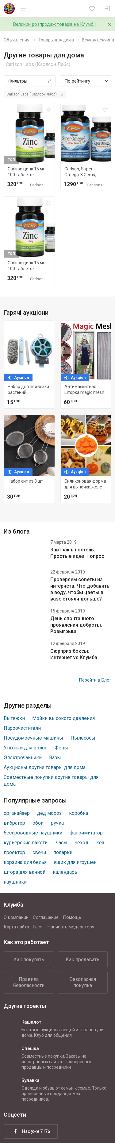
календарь (65, 872)
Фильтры (17, 81)
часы (61, 843)
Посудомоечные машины (33, 738)
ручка (57, 823)
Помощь (72, 917)
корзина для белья (25, 862)
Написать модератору (71, 927)
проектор (14, 852)
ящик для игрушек (75, 862)
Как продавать (82, 959)
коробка (78, 813)
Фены (61, 748)
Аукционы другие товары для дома (45, 767)
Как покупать (28, 959)
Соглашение (46, 917)
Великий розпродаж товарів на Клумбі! (54, 24)
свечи (39, 852)
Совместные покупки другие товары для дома (51, 780)
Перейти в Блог (95, 680)
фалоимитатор (86, 833)
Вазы (55, 757)
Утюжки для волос (25, 748)
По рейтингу (77, 81)
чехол (81, 843)
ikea (99, 843)
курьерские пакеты (26, 843)
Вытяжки (14, 718)
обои (38, 823)
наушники (15, 882)
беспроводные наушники (33, 833)
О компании (16, 917)
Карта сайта (16, 927)
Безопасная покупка (82, 982)
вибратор (14, 823)
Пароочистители (22, 728)
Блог (38, 927)
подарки (62, 852)
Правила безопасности (28, 982)
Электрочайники (23, 757)
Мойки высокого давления (63, 718)
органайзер (17, 813)
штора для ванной (24, 872)
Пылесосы (83, 738)
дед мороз (49, 813)
